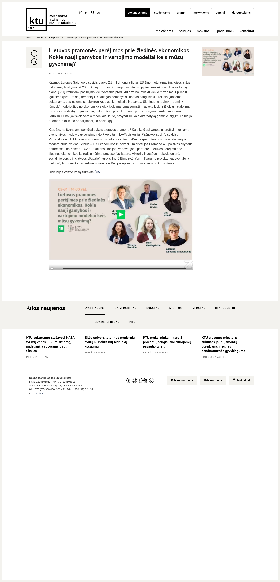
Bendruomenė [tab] (225, 308)
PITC (52, 73)
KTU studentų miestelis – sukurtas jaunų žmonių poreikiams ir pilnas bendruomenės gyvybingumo (223, 344)
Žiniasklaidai (241, 380)
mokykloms (201, 13)
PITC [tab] (132, 322)
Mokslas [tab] (153, 308)
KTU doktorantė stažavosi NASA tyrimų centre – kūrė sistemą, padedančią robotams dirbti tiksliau (50, 344)
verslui (220, 13)
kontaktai (247, 31)
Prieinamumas (182, 380)
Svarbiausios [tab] (95, 308)
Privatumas (213, 380)
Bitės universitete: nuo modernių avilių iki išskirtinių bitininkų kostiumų (110, 342)
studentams (162, 13)
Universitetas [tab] (125, 308)
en (87, 12)
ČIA (97, 172)
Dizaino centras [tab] (107, 322)
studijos (185, 31)
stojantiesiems (137, 13)
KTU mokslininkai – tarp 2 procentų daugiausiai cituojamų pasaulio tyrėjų (167, 342)
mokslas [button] (203, 31)
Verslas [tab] (199, 308)
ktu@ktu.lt (41, 393)
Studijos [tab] (176, 308)
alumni (181, 13)
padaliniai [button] (224, 31)
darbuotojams (241, 13)
